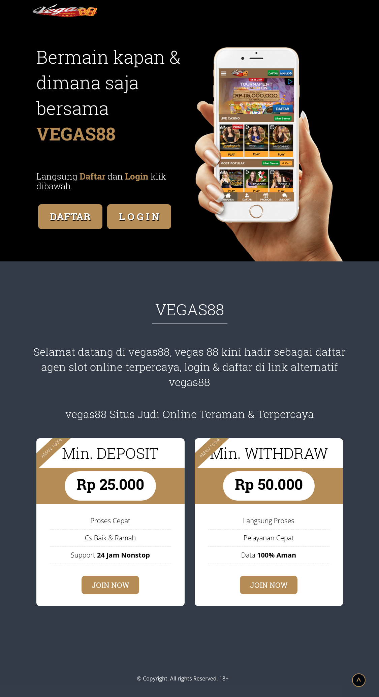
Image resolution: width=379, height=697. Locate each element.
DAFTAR (70, 216)
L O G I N (139, 216)
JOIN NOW (110, 585)
